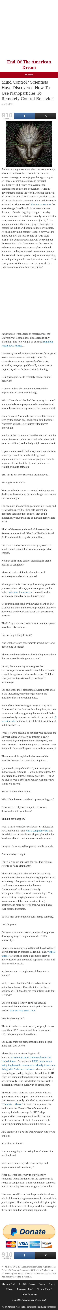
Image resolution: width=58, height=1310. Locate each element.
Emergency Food (25, 1289)
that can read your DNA (22, 1010)
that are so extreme (41, 204)
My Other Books (27, 1284)
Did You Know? (44, 1289)
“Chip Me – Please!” (12, 1104)
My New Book (8, 1284)
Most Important (30, 1294)
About (52, 1284)
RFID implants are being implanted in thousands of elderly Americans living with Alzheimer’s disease (28, 1065)
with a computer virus (37, 830)
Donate (42, 1284)
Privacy (9, 1289)
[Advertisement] (29, 29)
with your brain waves (20, 592)
